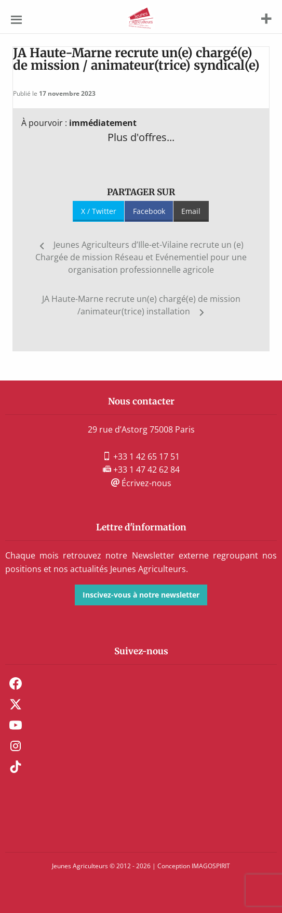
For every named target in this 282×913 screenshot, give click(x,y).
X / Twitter (98, 211)
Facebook (149, 211)
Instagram (15, 746)
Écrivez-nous (141, 483)
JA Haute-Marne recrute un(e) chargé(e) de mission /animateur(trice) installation (141, 305)
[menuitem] (141, 683)
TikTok (15, 766)
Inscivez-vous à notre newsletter (141, 595)
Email (190, 211)
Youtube (15, 725)
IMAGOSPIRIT (211, 865)
